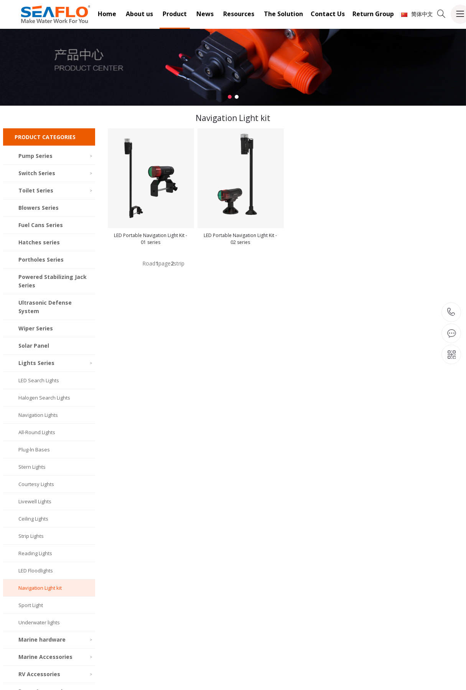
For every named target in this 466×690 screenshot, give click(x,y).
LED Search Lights (38, 380)
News (205, 14)
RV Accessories (55, 674)
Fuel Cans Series (40, 225)
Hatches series (39, 242)
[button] (230, 97)
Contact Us (328, 14)
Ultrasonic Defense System (45, 307)
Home (107, 14)
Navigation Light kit (40, 587)
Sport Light (30, 605)
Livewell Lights (34, 501)
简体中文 (417, 14)
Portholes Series (41, 259)
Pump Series (55, 155)
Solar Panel (33, 345)
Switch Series (55, 173)
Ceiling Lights (33, 518)
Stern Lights (32, 466)
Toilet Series (55, 190)
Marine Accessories (55, 656)
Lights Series (55, 363)
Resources (238, 14)
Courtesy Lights (36, 484)
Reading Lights (35, 553)
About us (139, 14)
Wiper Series (35, 328)
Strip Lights (31, 535)
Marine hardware (55, 639)
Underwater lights (39, 622)
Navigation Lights (38, 414)
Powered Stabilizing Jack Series (52, 281)
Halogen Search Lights (44, 397)
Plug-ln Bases (34, 449)
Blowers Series (38, 207)
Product (175, 14)
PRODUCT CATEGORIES (45, 137)
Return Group (373, 14)
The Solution (283, 14)
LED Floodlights (35, 570)
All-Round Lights (36, 432)
